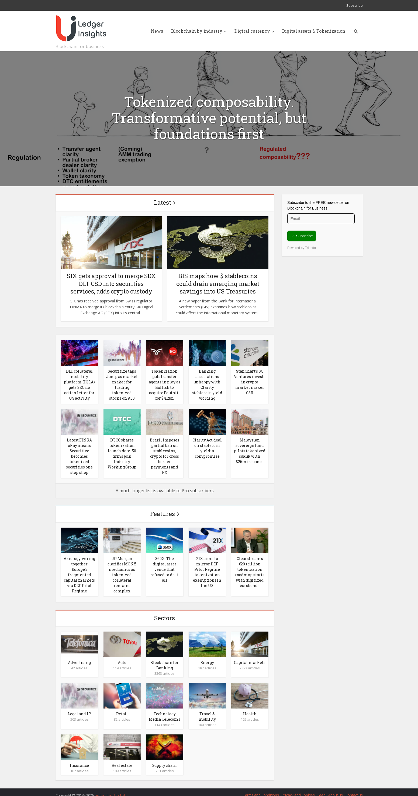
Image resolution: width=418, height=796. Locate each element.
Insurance (79, 759)
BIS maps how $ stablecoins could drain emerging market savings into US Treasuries (217, 283)
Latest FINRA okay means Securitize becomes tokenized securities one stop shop (79, 454)
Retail (122, 708)
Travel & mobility (207, 711)
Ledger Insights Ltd (110, 789)
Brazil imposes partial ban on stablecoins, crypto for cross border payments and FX (164, 454)
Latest (162, 202)
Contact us (354, 788)
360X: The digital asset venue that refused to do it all (164, 565)
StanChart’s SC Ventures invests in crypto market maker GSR (249, 381)
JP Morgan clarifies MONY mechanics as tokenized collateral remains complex (122, 571)
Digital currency (252, 31)
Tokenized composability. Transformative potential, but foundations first (209, 118)
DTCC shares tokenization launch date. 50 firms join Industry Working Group (122, 451)
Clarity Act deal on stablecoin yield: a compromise (207, 446)
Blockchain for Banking (164, 660)
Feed (321, 788)
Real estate (122, 759)
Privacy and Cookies (298, 788)
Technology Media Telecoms (164, 711)
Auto (122, 657)
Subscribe (354, 5)
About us (335, 788)
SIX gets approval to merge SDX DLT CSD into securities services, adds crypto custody (111, 283)
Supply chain (164, 759)
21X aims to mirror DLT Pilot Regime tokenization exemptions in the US (207, 568)
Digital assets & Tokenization (313, 31)
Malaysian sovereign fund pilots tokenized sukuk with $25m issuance (250, 448)
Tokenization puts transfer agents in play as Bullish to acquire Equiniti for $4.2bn (165, 384)
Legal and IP (79, 708)
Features (162, 510)
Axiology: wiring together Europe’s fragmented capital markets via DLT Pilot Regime (79, 571)
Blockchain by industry (196, 31)
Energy (207, 657)
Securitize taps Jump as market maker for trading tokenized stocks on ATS (122, 384)
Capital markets (249, 657)
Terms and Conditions (261, 788)
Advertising (79, 657)
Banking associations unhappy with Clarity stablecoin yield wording (207, 384)
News (157, 31)
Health (250, 708)
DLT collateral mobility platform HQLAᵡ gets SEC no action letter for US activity (79, 384)
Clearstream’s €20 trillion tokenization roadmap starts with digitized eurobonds (249, 568)
